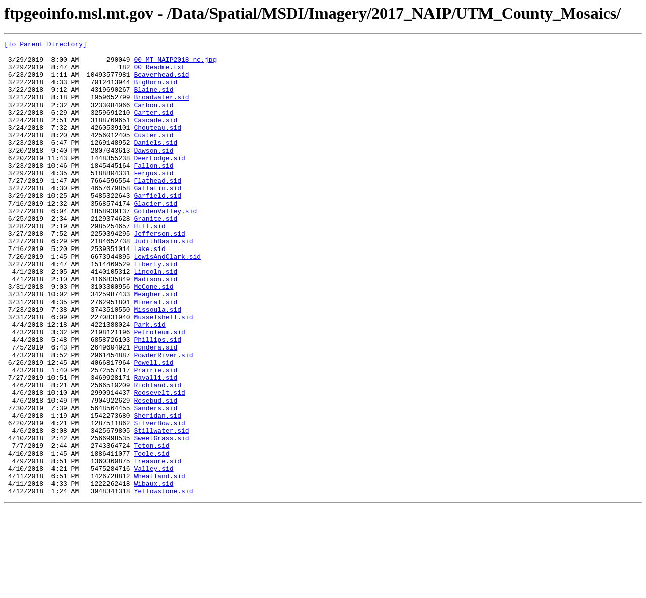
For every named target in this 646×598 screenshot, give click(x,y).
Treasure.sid (157, 545)
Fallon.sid (153, 190)
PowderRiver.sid (163, 418)
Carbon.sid (153, 118)
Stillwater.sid (161, 509)
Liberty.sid (155, 309)
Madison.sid (155, 327)
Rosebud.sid (155, 472)
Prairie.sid (155, 436)
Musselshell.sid (163, 372)
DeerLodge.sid (159, 181)
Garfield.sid (157, 227)
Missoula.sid (157, 363)
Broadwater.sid (161, 109)
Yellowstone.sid (163, 581)
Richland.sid (157, 454)
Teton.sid (151, 527)
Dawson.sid (153, 172)
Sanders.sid (155, 481)
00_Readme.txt (159, 72)
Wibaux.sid (153, 572)
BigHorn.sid (155, 90)
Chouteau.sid (157, 145)
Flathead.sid (157, 209)
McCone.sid (153, 336)
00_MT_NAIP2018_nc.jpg (175, 63)
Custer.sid (153, 154)
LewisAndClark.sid (167, 300)
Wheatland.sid (159, 563)
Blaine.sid (153, 100)
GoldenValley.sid (165, 245)
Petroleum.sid (159, 390)
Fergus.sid (153, 200)
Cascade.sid (155, 136)
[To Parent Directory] (45, 45)
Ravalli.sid (155, 445)
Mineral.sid (155, 354)
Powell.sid (153, 427)
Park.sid (149, 381)
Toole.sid (151, 536)
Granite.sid (155, 254)
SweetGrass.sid (161, 518)
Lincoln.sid (155, 318)
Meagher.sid (155, 345)
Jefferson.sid (159, 272)
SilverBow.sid (159, 500)
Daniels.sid (155, 163)
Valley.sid (153, 554)
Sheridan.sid (157, 490)
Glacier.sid (155, 236)
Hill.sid (149, 263)
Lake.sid (149, 290)
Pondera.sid (155, 409)
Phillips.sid (157, 400)
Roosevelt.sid (159, 463)
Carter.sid (153, 127)
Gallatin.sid (157, 218)
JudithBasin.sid (163, 281)
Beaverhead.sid (161, 81)
